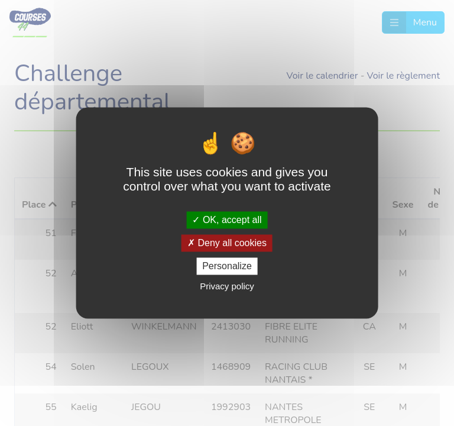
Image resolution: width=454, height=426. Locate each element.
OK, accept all (226, 220)
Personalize (227, 266)
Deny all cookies (227, 243)
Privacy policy (227, 287)
